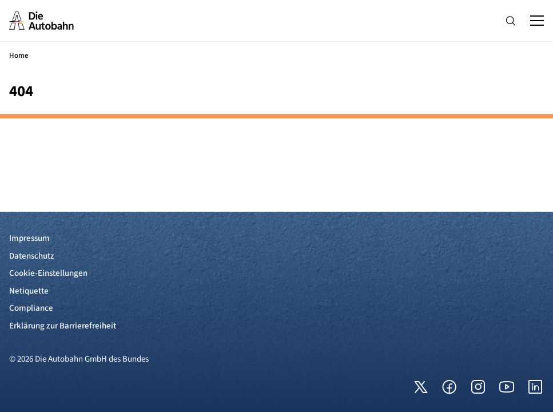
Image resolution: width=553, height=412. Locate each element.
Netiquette (29, 291)
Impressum (29, 238)
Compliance (31, 308)
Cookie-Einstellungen (48, 273)
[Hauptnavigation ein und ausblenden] (537, 20)
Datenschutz (31, 256)
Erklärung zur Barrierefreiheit (62, 326)
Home (19, 55)
